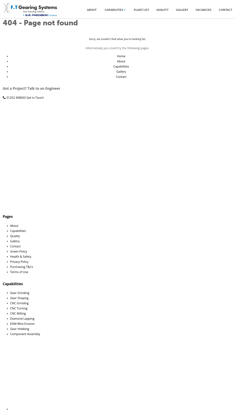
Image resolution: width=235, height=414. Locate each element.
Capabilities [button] (13, 284)
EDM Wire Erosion (22, 324)
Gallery (182, 10)
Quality (162, 10)
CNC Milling (18, 313)
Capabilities (115, 10)
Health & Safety (20, 257)
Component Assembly (25, 334)
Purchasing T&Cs (21, 267)
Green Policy (18, 251)
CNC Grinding (19, 303)
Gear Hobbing (19, 329)
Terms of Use (19, 272)
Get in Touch (35, 98)
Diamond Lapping (22, 319)
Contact (225, 10)
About (92, 10)
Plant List (141, 10)
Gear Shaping (19, 298)
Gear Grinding (19, 293)
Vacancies (204, 10)
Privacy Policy (19, 262)
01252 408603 (14, 98)
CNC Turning (18, 308)
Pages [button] (8, 216)
